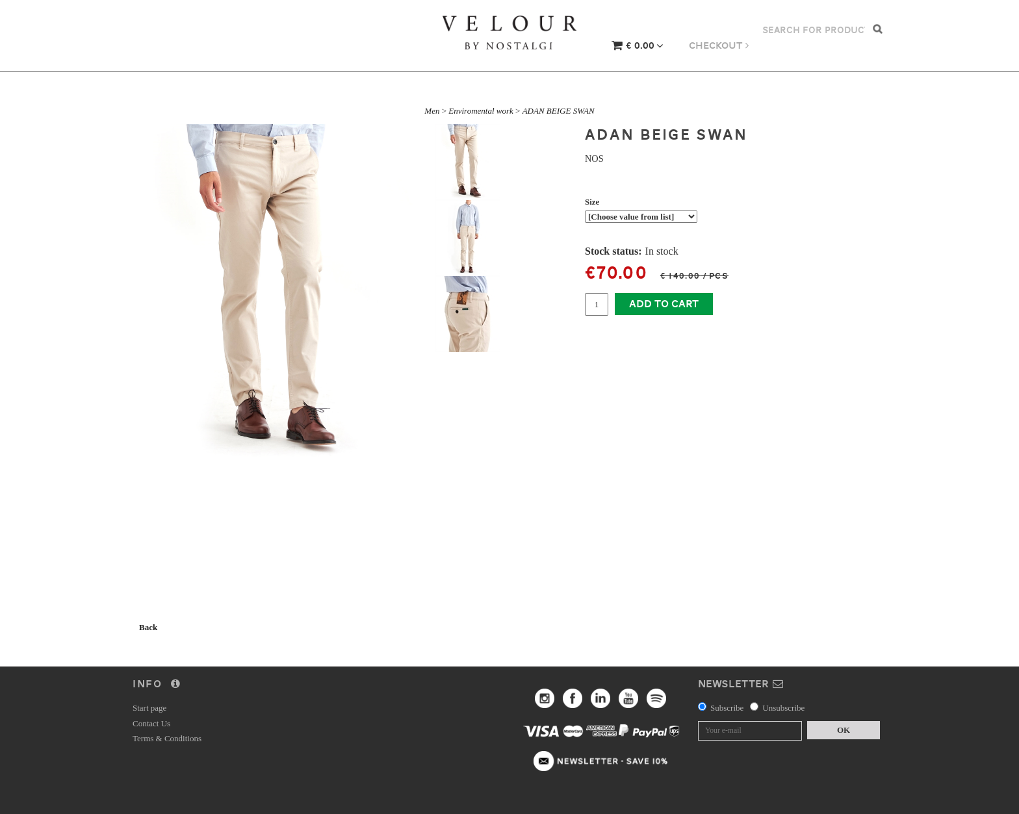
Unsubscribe (783, 708)
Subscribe (726, 708)
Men (431, 111)
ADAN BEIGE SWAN (558, 111)
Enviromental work (480, 111)
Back (148, 627)
